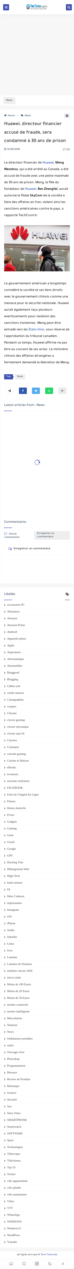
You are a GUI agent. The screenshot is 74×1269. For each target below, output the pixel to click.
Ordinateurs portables (20, 1038)
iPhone (11, 923)
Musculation (14, 1018)
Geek (10, 835)
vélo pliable (14, 1187)
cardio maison (15, 692)
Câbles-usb (13, 686)
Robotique (13, 1086)
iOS (9, 916)
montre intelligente (18, 1011)
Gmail (11, 842)
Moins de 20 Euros (18, 991)
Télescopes (13, 1153)
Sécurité (12, 1099)
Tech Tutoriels (49, 1254)
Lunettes (12, 957)
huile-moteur (14, 882)
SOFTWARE (15, 1133)
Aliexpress (13, 611)
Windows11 (14, 1228)
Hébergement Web (18, 869)
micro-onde (14, 977)
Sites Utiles (14, 1113)
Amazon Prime (16, 625)
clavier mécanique (18, 726)
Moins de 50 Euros (18, 997)
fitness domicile (16, 808)
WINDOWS (14, 1221)
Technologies (15, 1147)
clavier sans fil (15, 733)
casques (11, 706)
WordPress (13, 1235)
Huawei (48, 163)
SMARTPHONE (17, 1119)
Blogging (12, 679)
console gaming (16, 753)
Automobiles (14, 665)
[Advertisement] (37, 54)
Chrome (12, 713)
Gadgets (12, 821)
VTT (10, 1208)
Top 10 (11, 1167)
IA (8, 889)
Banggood (13, 672)
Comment (13, 747)
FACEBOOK (15, 787)
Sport (10, 1140)
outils (10, 1045)
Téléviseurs (14, 1160)
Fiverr (10, 814)
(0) (66, 149)
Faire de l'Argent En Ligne (23, 794)
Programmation (16, 1065)
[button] (23, 391)
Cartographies (15, 699)
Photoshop (13, 1058)
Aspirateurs (14, 652)
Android (12, 631)
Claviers (12, 740)
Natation (12, 1025)
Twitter (11, 1174)
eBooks (11, 767)
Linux (10, 943)
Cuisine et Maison (18, 760)
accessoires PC (16, 604)
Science (11, 1092)
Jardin (10, 930)
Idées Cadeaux (15, 896)
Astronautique (15, 659)
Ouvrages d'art (15, 1052)
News (26, 115)
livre (10, 950)
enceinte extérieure (18, 781)
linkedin (12, 936)
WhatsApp (13, 1214)
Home (9, 115)
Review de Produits (18, 1079)
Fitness (11, 801)
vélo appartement (17, 1180)
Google (11, 848)
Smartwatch (14, 1126)
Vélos (10, 1201)
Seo (9, 1106)
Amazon (12, 618)
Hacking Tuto (15, 862)
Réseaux (12, 1072)
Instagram (13, 909)
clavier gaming (16, 720)
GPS (10, 855)
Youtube (12, 1241)
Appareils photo (16, 638)
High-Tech (13, 875)
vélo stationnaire (17, 1194)
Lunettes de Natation (19, 964)
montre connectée (17, 1004)
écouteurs (12, 774)
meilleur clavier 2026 (19, 970)
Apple (10, 645)
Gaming (12, 828)
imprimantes (14, 903)
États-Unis (36, 330)
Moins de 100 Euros (19, 984)
